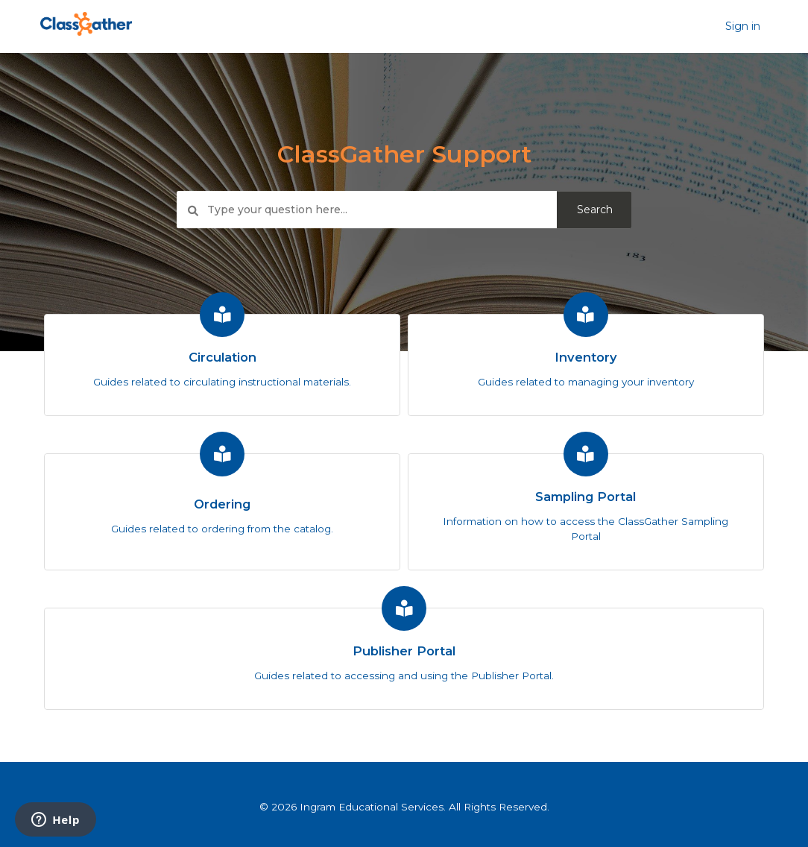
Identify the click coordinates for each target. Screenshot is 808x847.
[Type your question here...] (404, 210)
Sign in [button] (742, 26)
